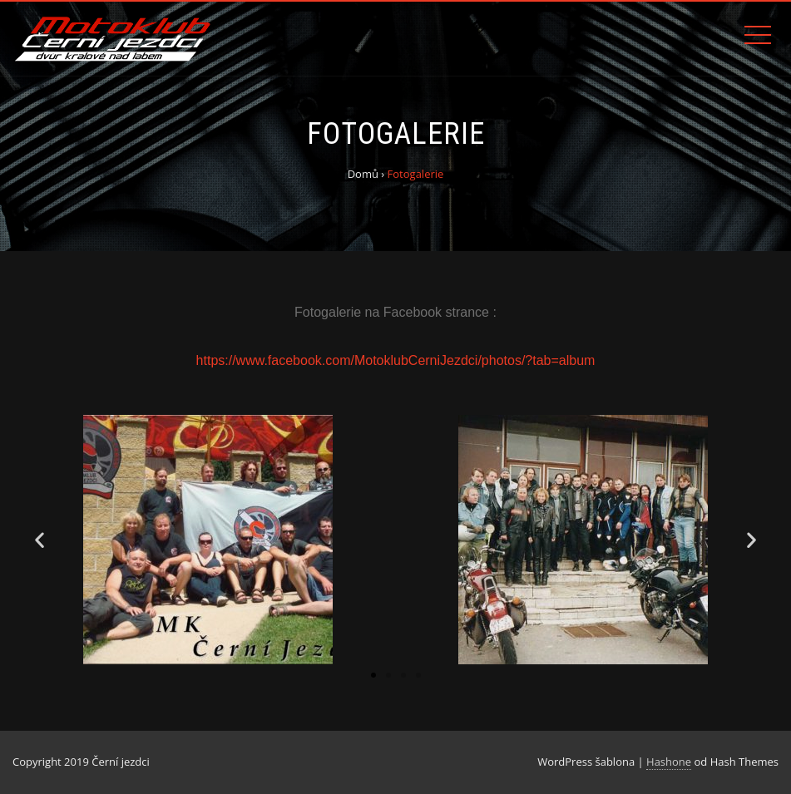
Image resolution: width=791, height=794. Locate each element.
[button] (373, 675)
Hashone (668, 761)
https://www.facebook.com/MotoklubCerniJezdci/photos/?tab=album (396, 360)
